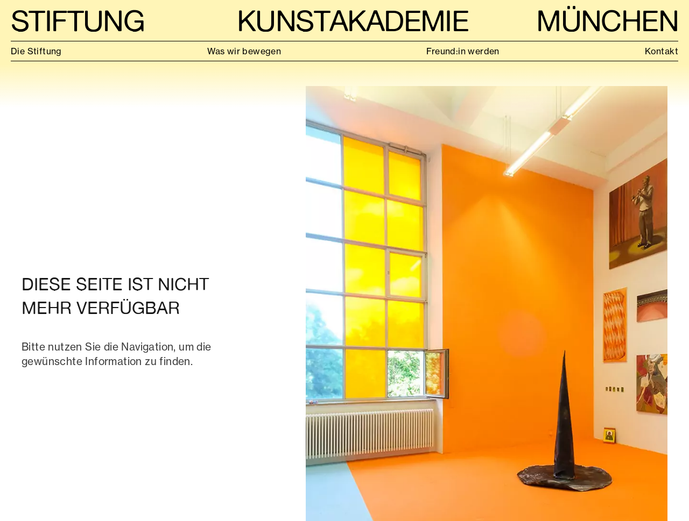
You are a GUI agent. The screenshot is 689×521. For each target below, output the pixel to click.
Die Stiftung (36, 51)
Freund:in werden (462, 51)
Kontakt (661, 51)
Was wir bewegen (244, 51)
